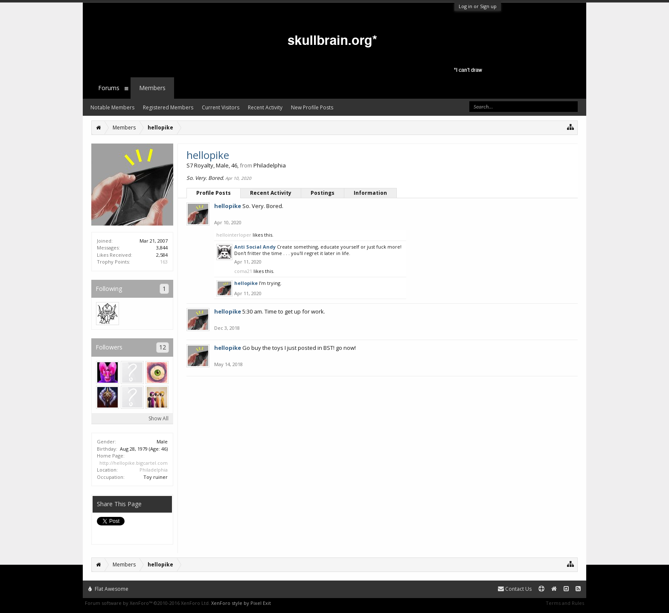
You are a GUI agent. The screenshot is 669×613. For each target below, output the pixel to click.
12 (162, 347)
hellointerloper (233, 235)
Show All (158, 418)
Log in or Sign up (478, 6)
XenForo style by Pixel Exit (241, 603)
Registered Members (168, 107)
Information (370, 193)
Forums (108, 88)
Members (152, 88)
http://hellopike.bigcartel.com (133, 463)
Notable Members (112, 107)
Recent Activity (270, 193)
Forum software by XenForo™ (147, 603)
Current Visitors (220, 107)
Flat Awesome (108, 588)
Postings (322, 193)
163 (164, 261)
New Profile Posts (312, 107)
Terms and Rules (565, 603)
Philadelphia (154, 469)
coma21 (243, 271)
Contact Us (515, 588)
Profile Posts (213, 193)
